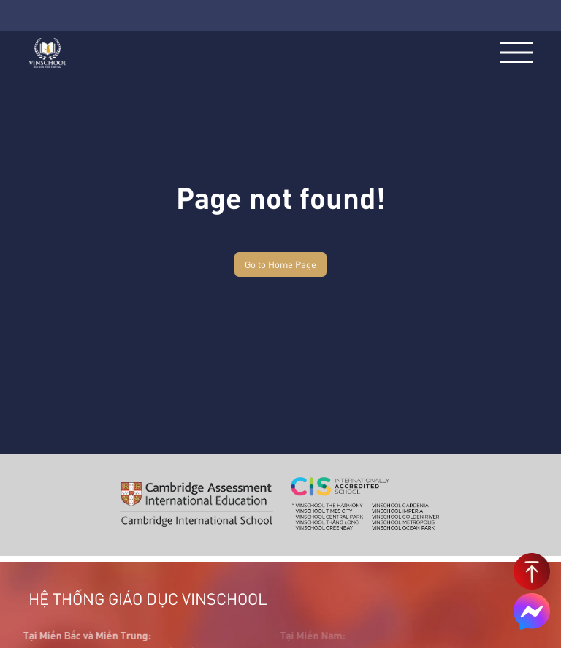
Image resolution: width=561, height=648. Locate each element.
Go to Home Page (280, 264)
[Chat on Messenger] (532, 611)
